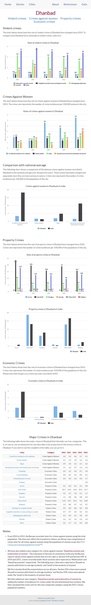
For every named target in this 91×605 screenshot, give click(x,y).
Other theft (22, 501)
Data (84, 4)
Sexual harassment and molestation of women (22, 467)
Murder (22, 519)
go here (60, 447)
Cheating (22, 471)
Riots (22, 523)
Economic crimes (44, 21)
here (59, 35)
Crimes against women (43, 18)
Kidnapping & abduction (22, 515)
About (55, 4)
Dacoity (22, 497)
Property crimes (70, 18)
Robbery (22, 504)
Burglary (22, 493)
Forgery (22, 482)
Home (8, 4)
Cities (32, 4)
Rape (22, 464)
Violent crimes (17, 18)
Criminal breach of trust (22, 478)
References (70, 4)
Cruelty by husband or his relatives (22, 456)
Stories (20, 4)
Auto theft (22, 490)
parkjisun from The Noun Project (52, 601)
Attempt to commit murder (22, 508)
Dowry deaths (22, 460)
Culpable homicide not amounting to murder (22, 512)
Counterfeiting (22, 475)
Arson (22, 486)
